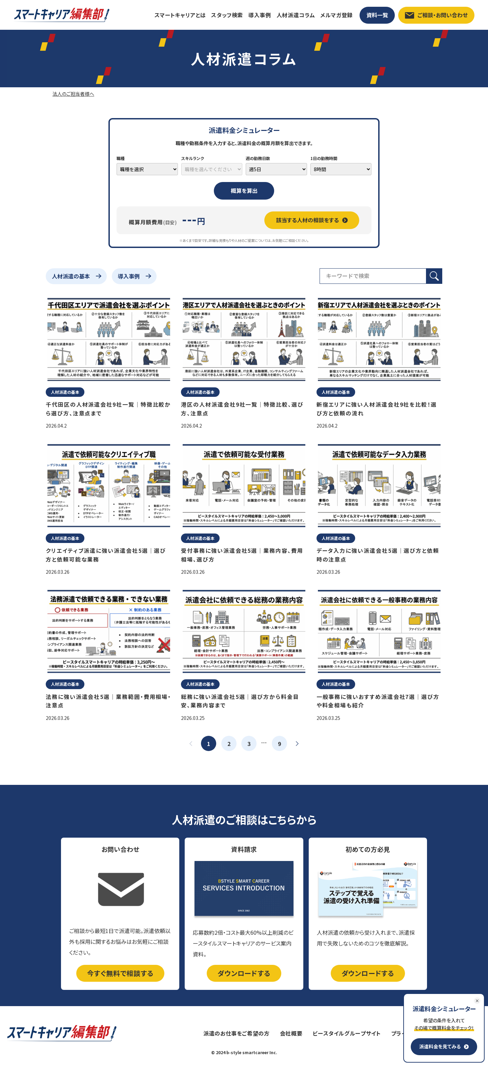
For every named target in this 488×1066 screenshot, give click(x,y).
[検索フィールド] (373, 276)
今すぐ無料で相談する (120, 973)
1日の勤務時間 (323, 158)
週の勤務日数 (258, 158)
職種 (121, 158)
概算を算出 (244, 190)
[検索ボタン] (434, 276)
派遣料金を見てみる (444, 1046)
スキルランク (192, 158)
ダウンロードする (244, 973)
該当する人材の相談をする (312, 220)
